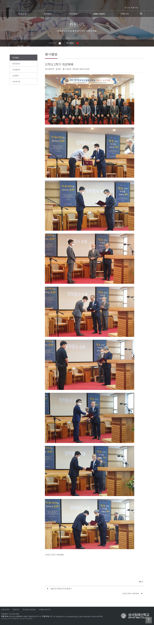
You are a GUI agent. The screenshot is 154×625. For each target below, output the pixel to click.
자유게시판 (16, 81)
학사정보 (73, 13)
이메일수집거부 (45, 609)
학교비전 (16, 609)
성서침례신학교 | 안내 (77, 5)
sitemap (140, 14)
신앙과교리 (5, 609)
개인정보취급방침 (29, 609)
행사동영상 (16, 63)
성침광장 (15, 75)
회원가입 (134, 7)
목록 (141, 582)
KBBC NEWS (99, 13)
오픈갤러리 (16, 69)
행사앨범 (70, 43)
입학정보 (48, 13)
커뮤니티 (125, 13)
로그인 (127, 7)
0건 (58, 69)
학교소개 (22, 13)
